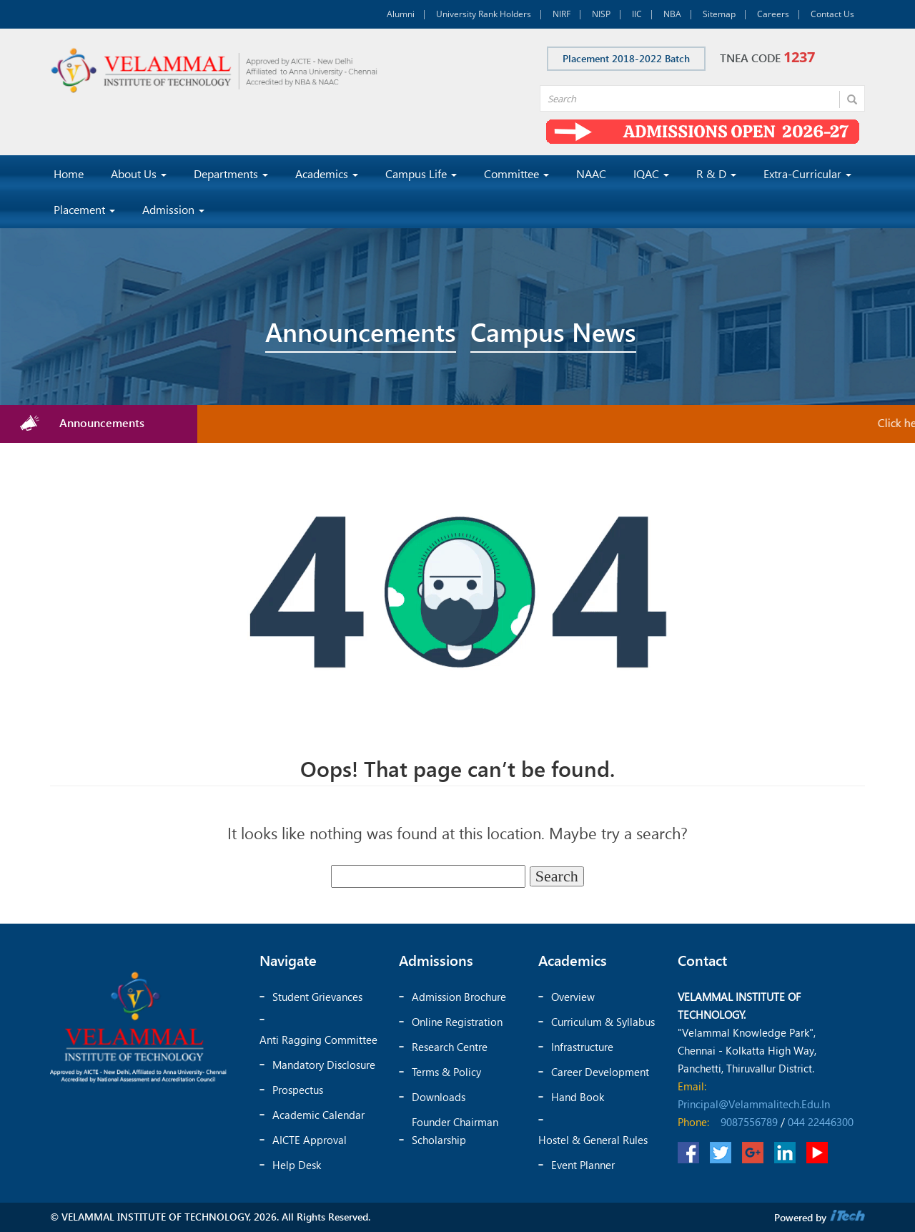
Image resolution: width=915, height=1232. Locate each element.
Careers (773, 14)
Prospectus (297, 1089)
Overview (573, 996)
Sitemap (719, 14)
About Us (139, 173)
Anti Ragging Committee (318, 1039)
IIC (637, 14)
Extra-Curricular (807, 173)
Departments (231, 173)
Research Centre (450, 1047)
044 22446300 (821, 1122)
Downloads (438, 1097)
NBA (672, 14)
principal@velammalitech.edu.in (754, 1104)
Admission (173, 209)
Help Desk (296, 1165)
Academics (326, 173)
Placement (84, 209)
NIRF (561, 14)
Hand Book (577, 1097)
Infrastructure (582, 1047)
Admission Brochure (459, 996)
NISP (601, 14)
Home (69, 173)
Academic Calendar (318, 1115)
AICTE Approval (309, 1140)
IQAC (651, 173)
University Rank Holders (483, 14)
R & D (716, 173)
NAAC (591, 173)
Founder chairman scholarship (455, 1131)
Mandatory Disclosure (323, 1064)
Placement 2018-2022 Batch (626, 58)
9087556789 (749, 1122)
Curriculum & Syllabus (603, 1022)
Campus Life (421, 173)
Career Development (600, 1072)
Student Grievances (317, 996)
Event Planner (583, 1165)
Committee (516, 173)
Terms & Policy (446, 1072)
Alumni (401, 14)
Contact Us (832, 14)
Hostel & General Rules (593, 1140)
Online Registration (457, 1022)
